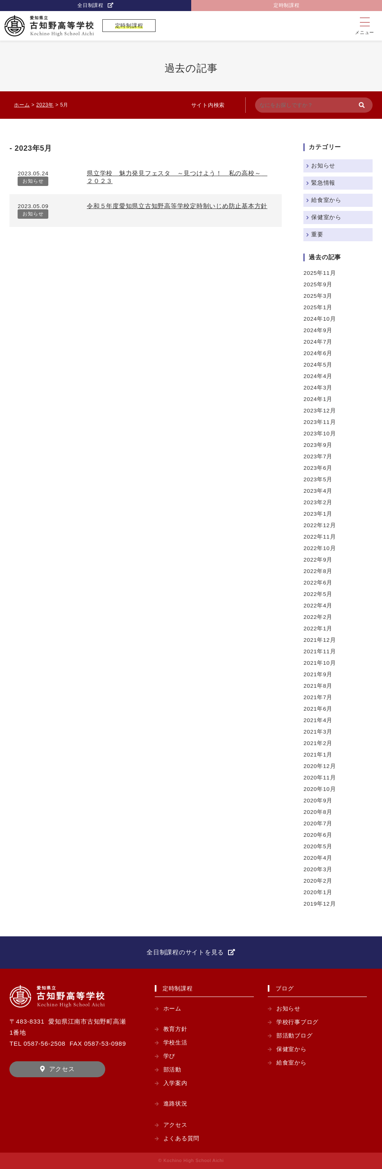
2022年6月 (317, 583)
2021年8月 (317, 686)
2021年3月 (317, 732)
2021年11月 (319, 651)
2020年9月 (317, 800)
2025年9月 (317, 284)
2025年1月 (317, 307)
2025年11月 (319, 273)
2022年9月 (317, 560)
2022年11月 (319, 537)
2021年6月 (317, 709)
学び (169, 1056)
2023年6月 (317, 468)
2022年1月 (317, 628)
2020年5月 (317, 846)
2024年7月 (317, 342)
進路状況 (175, 1104)
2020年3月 (317, 869)
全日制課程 (90, 5)
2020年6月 (317, 835)
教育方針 (175, 1029)
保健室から (326, 217)
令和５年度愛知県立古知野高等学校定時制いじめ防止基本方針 (177, 205)
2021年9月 (317, 674)
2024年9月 (317, 330)
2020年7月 (317, 823)
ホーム (172, 1009)
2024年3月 (317, 388)
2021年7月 (317, 697)
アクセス (62, 1068)
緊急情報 (323, 183)
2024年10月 (319, 319)
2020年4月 (317, 858)
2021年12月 (319, 640)
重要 (317, 234)
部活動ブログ (294, 1036)
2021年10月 (319, 663)
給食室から (326, 200)
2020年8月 (317, 812)
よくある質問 (181, 1138)
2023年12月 (319, 411)
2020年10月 (319, 789)
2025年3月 (317, 296)
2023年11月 (319, 422)
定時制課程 (287, 5)
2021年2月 (317, 743)
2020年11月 (319, 778)
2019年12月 (319, 904)
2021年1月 (317, 755)
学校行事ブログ (297, 1022)
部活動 (172, 1070)
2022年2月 (317, 617)
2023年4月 (317, 491)
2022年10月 (319, 548)
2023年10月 (319, 433)
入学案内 (175, 1083)
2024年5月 (317, 365)
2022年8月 (317, 571)
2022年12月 (319, 525)
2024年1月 (317, 399)
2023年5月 (317, 479)
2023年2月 (317, 502)
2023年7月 (317, 456)
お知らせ (33, 181)
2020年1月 (317, 892)
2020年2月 (317, 881)
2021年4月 (317, 720)
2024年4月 (317, 376)
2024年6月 (317, 353)
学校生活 (175, 1043)
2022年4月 (317, 606)
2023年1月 (317, 514)
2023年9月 (317, 445)
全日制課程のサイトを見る (185, 952)
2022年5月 (317, 594)
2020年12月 (319, 766)
